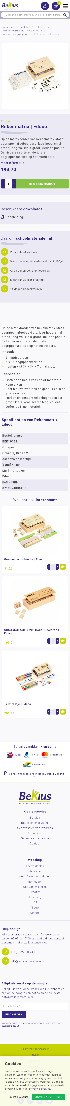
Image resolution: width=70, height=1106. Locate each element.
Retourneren (35, 833)
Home (5, 27)
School (35, 912)
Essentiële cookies (18, 1097)
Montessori (35, 881)
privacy (33, 1088)
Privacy (35, 1055)
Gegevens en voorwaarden (35, 828)
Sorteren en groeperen (15, 34)
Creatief (35, 892)
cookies (45, 1088)
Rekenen (40, 27)
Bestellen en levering (35, 822)
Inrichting (35, 897)
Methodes (35, 871)
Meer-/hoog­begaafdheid (35, 876)
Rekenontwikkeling (13, 30)
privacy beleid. (11, 1026)
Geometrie (35, 30)
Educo (5, 121)
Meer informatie (12, 163)
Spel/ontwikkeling (35, 886)
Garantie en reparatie (35, 838)
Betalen (35, 817)
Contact (35, 843)
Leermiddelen (22, 27)
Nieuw (35, 907)
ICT (35, 902)
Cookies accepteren (48, 1097)
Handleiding (14, 217)
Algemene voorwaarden (35, 1049)
